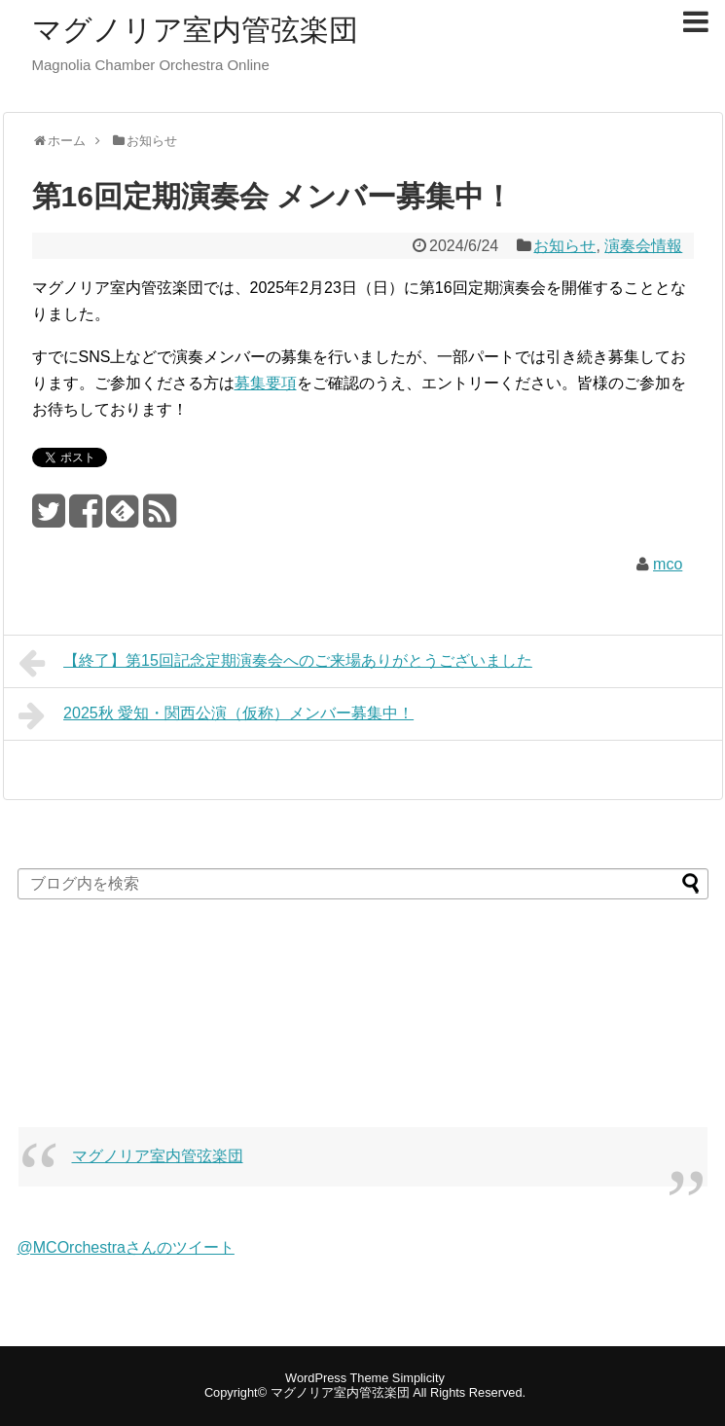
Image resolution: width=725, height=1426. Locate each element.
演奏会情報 (643, 246)
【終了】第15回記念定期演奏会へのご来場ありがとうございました (275, 662)
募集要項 (266, 383)
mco (667, 564)
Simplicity (418, 1378)
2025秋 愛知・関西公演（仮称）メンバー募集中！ (216, 715)
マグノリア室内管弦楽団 (195, 30)
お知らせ (564, 246)
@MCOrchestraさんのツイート (126, 1247)
